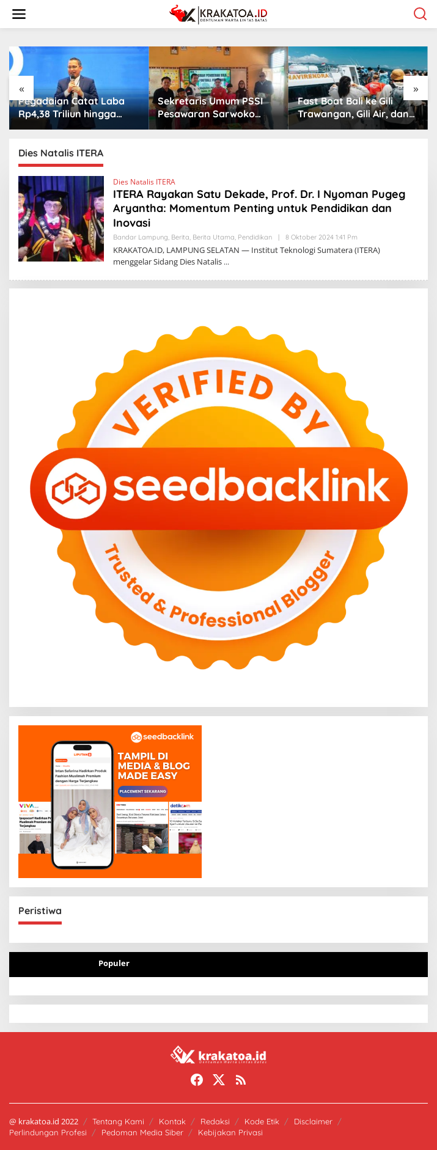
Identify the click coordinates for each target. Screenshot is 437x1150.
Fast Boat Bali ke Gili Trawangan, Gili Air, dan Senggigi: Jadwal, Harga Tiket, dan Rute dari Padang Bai (355, 107)
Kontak (172, 1121)
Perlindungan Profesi (48, 1132)
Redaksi (215, 1121)
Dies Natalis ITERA (144, 182)
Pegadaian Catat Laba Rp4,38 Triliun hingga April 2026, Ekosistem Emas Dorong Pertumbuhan (71, 107)
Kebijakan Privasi (230, 1132)
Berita (180, 237)
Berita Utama (214, 237)
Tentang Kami (118, 1121)
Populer (114, 963)
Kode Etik (261, 1121)
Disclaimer (313, 1121)
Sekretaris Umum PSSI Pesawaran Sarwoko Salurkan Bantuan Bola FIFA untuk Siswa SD (212, 107)
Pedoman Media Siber (142, 1132)
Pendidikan (255, 237)
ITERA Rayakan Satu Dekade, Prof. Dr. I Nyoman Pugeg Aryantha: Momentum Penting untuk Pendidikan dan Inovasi (259, 208)
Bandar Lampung (140, 237)
